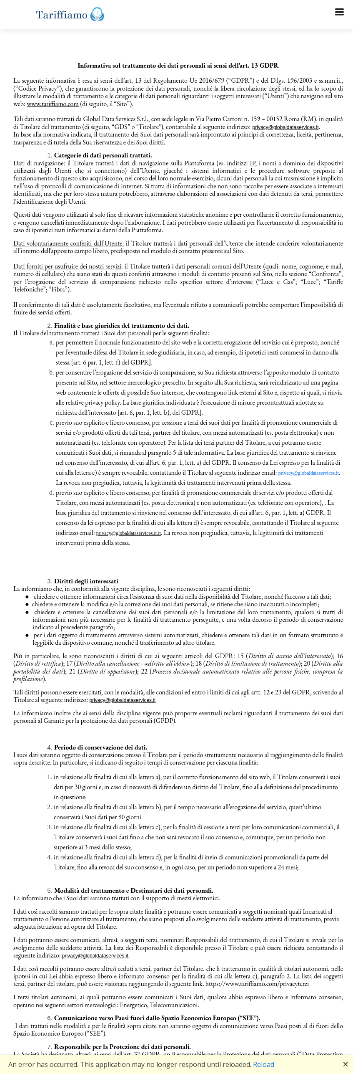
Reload (263, 1064)
